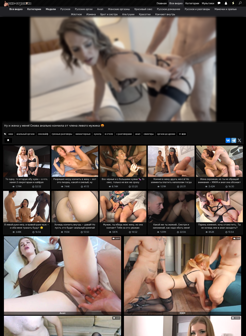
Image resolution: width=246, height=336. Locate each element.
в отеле (109, 134)
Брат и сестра (109, 14)
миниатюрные (83, 134)
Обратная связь (35, 332)
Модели (51, 9)
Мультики (208, 3)
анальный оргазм (25, 134)
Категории (192, 3)
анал (137, 134)
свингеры (149, 134)
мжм (10, 134)
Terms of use (18, 332)
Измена (91, 14)
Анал (100, 9)
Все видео (176, 3)
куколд (97, 134)
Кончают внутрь (165, 14)
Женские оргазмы (119, 9)
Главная (162, 3)
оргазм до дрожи (166, 134)
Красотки (144, 14)
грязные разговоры (62, 134)
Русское (65, 9)
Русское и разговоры (197, 9)
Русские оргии (84, 9)
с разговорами (124, 134)
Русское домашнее (168, 9)
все (182, 134)
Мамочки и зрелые (226, 9)
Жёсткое (76, 14)
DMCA (8, 332)
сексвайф (43, 134)
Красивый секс (143, 9)
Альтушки (128, 14)
